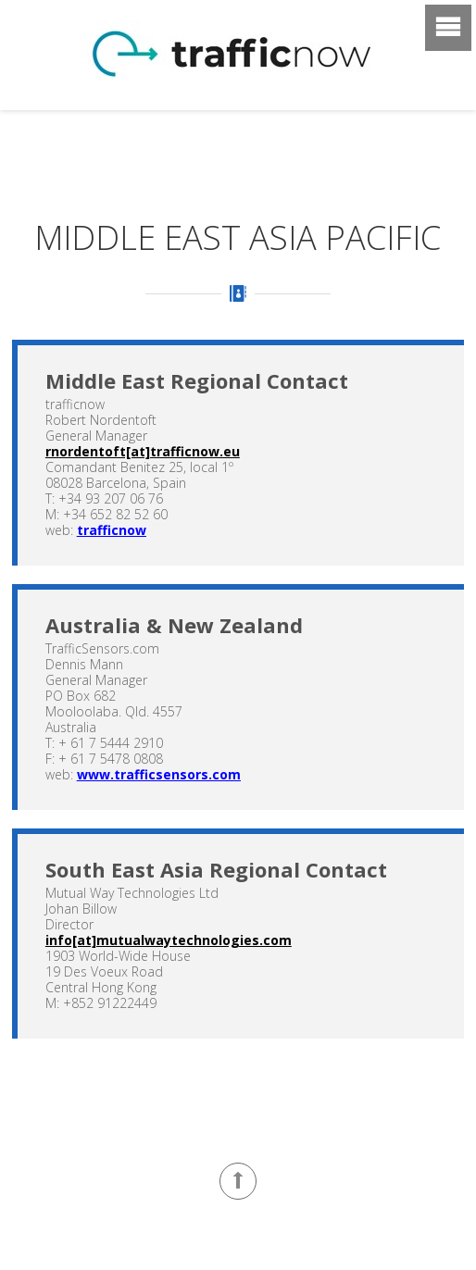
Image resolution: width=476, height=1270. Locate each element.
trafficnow (111, 530)
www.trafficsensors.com (159, 774)
